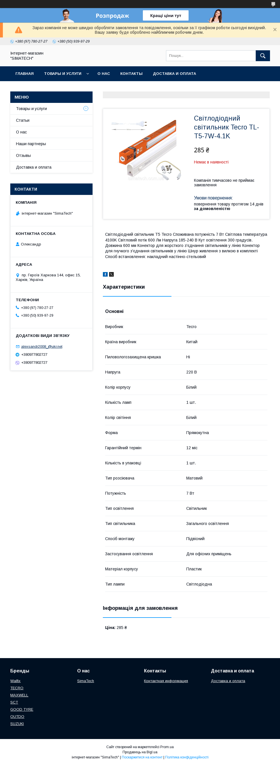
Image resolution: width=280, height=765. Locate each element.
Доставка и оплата (174, 73)
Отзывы (23, 155)
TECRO (16, 688)
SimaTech (85, 681)
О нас (103, 73)
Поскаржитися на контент (142, 757)
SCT (14, 702)
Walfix (15, 681)
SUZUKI (17, 724)
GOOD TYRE (21, 709)
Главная (24, 73)
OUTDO (17, 716)
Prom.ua (167, 747)
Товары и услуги (62, 73)
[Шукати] (263, 55)
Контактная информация (166, 681)
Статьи (22, 120)
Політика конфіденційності (187, 757)
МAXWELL (19, 695)
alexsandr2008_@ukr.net (41, 346)
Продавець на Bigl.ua (140, 752)
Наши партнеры (31, 143)
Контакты (131, 73)
